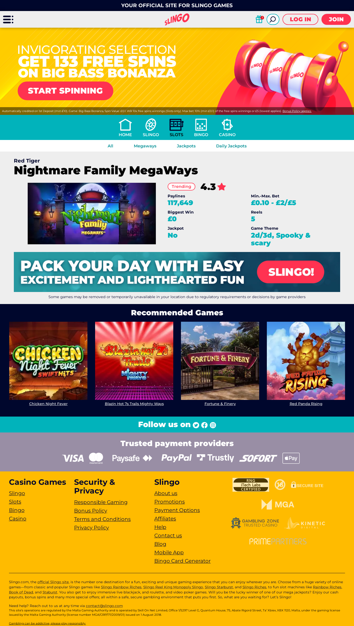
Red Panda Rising (305, 403)
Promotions (169, 502)
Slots (176, 134)
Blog (160, 544)
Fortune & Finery (220, 403)
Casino (227, 134)
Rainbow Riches (327, 587)
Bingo (201, 134)
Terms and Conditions (102, 519)
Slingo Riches (254, 587)
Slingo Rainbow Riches (121, 587)
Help (160, 527)
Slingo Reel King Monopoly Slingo (173, 587)
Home (125, 134)
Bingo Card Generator (182, 561)
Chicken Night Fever (48, 403)
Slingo (151, 134)
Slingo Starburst (219, 587)
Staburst (50, 592)
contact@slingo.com (104, 606)
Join (336, 19)
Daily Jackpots (231, 146)
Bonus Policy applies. (296, 111)
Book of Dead (21, 592)
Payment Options (177, 510)
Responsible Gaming (101, 502)
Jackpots (186, 146)
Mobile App (169, 552)
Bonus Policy (90, 511)
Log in (300, 19)
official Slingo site (53, 582)
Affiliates (165, 519)
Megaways (145, 146)
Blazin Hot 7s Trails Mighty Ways (134, 403)
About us (165, 493)
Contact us (168, 535)
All (110, 146)
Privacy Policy (91, 527)
